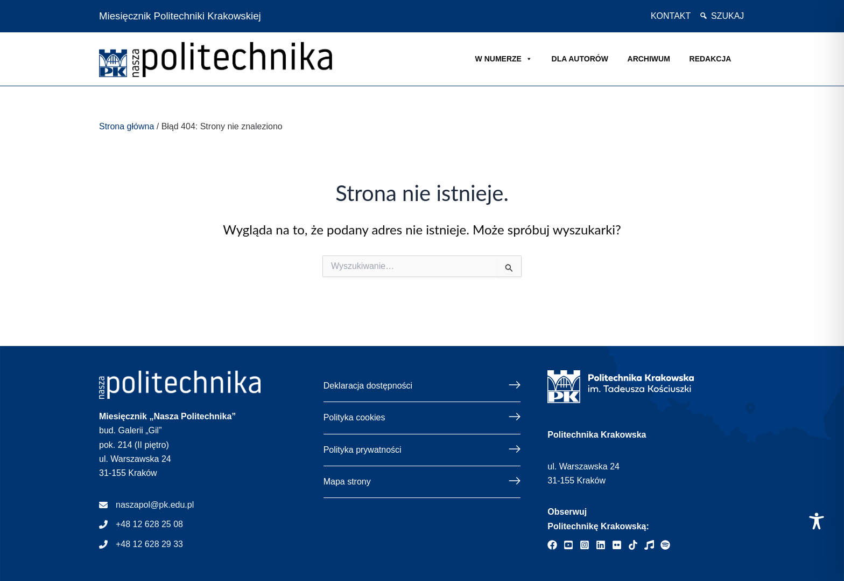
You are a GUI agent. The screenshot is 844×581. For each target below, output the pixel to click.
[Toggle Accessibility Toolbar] (816, 521)
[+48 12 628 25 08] (141, 524)
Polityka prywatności (362, 449)
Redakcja (711, 58)
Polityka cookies (354, 417)
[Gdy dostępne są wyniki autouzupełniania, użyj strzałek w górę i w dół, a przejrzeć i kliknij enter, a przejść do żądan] (422, 266)
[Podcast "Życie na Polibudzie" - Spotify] (665, 545)
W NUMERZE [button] (503, 59)
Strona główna (126, 126)
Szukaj (727, 15)
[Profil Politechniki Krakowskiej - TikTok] (633, 545)
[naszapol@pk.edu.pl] (146, 505)
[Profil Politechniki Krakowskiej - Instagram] (584, 545)
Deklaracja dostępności (367, 385)
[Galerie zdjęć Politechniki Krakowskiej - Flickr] (617, 545)
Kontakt (671, 15)
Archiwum (649, 58)
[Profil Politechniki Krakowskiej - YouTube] (568, 545)
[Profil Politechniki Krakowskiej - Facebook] (552, 545)
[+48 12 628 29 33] (141, 544)
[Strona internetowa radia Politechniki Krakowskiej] (649, 545)
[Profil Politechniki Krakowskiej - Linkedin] (601, 545)
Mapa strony (347, 481)
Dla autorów (580, 58)
